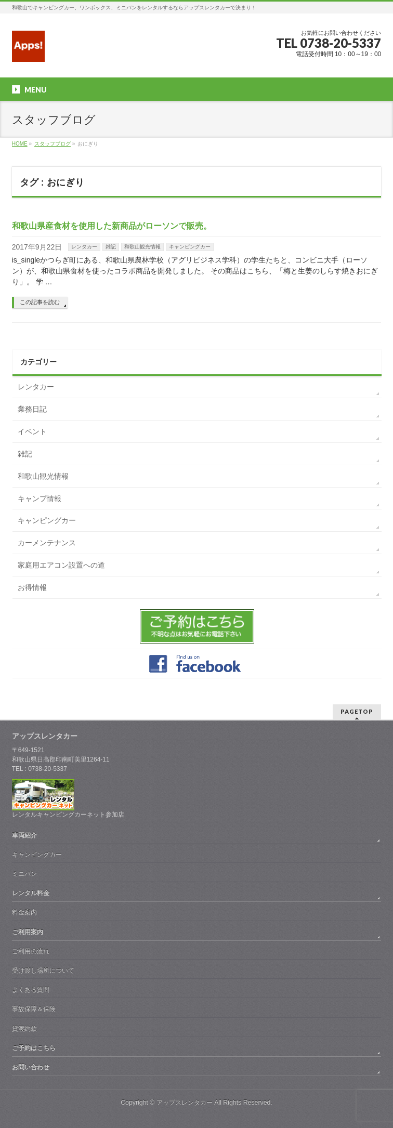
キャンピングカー (190, 247)
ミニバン (24, 873)
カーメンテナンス (47, 543)
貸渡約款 (24, 1028)
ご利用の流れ (30, 951)
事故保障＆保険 (34, 1009)
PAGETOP (356, 711)
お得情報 (32, 587)
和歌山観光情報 (142, 247)
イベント (32, 431)
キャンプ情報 (39, 498)
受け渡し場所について (43, 970)
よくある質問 (30, 989)
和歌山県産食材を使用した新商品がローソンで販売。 (112, 225)
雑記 (111, 247)
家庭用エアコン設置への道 (61, 565)
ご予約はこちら (34, 1048)
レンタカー (84, 247)
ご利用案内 (27, 932)
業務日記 (32, 409)
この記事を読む (40, 302)
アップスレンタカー (184, 1102)
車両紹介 (24, 835)
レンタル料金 (30, 893)
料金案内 (24, 912)
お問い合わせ (30, 1067)
